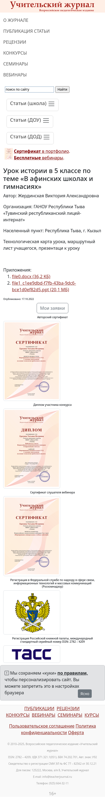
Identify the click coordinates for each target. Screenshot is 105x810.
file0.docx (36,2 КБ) (31, 276)
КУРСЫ (92, 715)
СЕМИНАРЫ (15, 64)
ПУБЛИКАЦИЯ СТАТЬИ (26, 31)
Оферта (76, 732)
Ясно (84, 693)
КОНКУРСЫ (15, 53)
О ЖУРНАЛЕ (15, 20)
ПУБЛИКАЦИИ (39, 708)
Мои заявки (52, 308)
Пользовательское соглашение (41, 726)
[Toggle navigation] (33, 105)
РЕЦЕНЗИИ (14, 42)
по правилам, (73, 673)
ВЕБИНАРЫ (15, 75)
